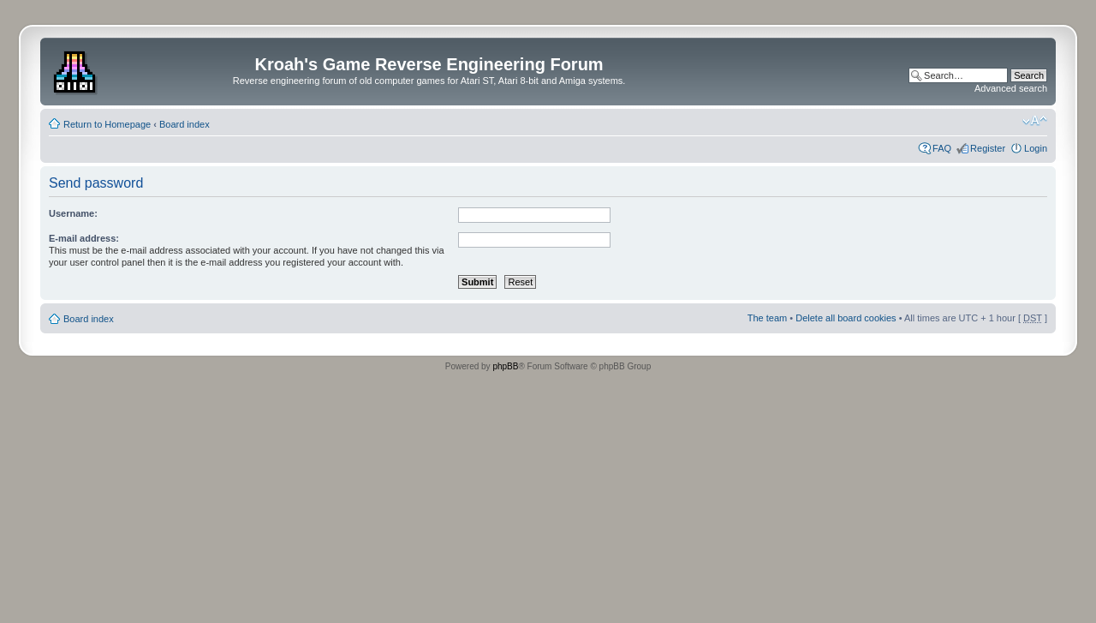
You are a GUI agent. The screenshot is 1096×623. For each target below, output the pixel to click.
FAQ (941, 148)
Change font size (1034, 121)
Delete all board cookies (845, 318)
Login (1035, 148)
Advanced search (1010, 88)
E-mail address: (84, 238)
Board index (184, 124)
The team (767, 318)
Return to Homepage (107, 124)
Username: (73, 213)
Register (987, 148)
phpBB (505, 366)
